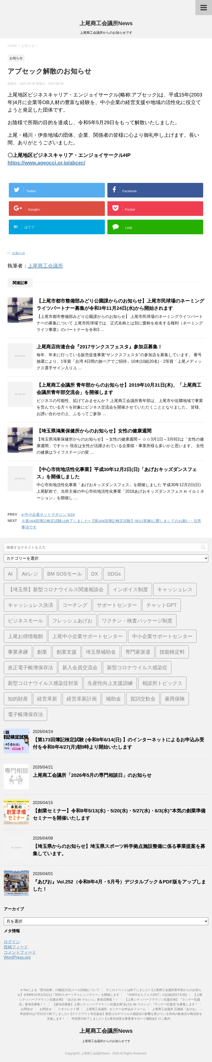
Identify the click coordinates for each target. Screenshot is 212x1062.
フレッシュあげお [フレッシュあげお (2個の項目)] (72, 620)
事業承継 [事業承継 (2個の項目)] (18, 652)
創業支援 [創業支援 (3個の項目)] (66, 652)
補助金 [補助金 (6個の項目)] (113, 699)
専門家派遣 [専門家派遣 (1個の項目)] (137, 652)
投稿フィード (16, 947)
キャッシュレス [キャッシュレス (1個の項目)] (175, 589)
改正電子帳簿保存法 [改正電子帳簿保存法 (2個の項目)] (30, 667)
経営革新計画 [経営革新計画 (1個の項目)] (82, 699)
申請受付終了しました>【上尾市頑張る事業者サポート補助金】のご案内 (121, 1018)
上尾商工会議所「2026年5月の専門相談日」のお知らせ (92, 775)
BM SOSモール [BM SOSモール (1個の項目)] (64, 574)
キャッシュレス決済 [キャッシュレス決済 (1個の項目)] (30, 605)
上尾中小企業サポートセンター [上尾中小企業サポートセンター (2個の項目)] (87, 636)
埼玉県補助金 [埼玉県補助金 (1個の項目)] (101, 652)
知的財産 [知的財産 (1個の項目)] (18, 699)
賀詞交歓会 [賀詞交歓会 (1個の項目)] (143, 699)
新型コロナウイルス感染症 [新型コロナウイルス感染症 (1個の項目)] (137, 667)
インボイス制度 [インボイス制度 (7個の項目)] (130, 589)
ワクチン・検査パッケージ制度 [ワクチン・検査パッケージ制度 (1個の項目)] (137, 620)
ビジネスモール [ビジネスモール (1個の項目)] (25, 620)
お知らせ (18, 253)
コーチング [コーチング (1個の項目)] (74, 605)
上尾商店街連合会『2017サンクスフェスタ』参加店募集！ (99, 346)
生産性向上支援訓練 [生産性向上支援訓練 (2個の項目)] (110, 683)
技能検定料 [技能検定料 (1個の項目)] (172, 652)
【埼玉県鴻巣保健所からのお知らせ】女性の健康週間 (94, 431)
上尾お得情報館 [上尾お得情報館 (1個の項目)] (25, 636)
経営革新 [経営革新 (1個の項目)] (47, 699)
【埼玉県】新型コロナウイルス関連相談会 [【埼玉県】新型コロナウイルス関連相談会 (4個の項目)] (56, 589)
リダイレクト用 (68, 1009)
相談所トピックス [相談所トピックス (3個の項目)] (162, 683)
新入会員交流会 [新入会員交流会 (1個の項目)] (80, 667)
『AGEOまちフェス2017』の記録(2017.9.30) (156, 995)
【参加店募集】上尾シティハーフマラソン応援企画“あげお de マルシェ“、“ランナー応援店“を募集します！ (125, 1004)
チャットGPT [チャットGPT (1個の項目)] (161, 605)
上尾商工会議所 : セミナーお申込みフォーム (116, 1009)
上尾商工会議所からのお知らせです (106, 1041)
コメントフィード (20, 952)
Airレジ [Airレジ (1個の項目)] (30, 574)
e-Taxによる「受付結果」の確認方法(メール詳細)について (60, 990)
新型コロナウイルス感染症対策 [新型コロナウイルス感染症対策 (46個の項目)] (43, 683)
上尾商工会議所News (106, 23)
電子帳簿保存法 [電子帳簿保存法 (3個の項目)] (25, 714)
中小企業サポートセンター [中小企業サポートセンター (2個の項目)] (162, 636)
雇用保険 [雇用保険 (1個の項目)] (175, 699)
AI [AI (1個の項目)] (10, 574)
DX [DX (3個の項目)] (94, 574)
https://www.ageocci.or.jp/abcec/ (46, 162)
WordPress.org (17, 957)
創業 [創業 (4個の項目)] (42, 652)
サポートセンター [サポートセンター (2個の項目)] (117, 605)
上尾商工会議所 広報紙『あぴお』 (175, 1009)
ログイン (12, 942)
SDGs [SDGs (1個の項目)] (114, 574)
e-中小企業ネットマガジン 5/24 (48, 514)
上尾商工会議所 (45, 266)
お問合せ (27, 1009)
